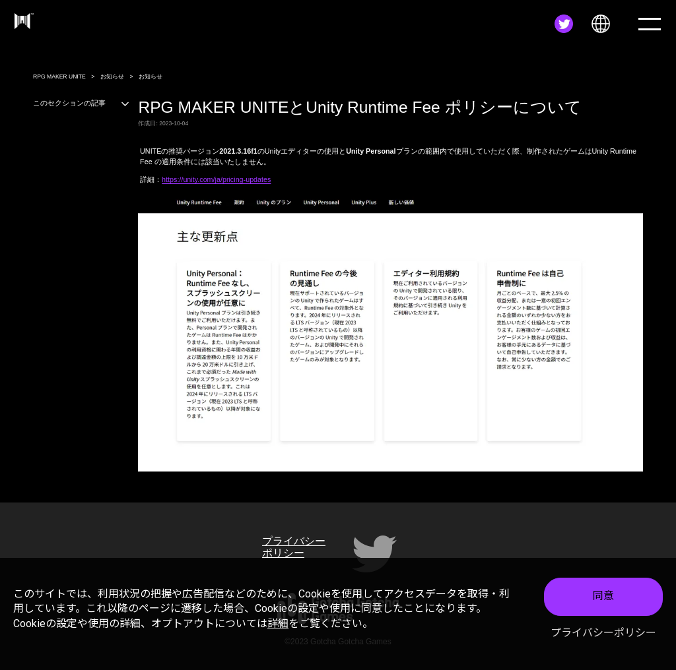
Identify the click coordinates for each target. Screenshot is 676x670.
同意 (603, 598)
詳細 (277, 625)
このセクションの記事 (81, 103)
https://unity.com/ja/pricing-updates (216, 179)
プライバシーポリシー (603, 635)
